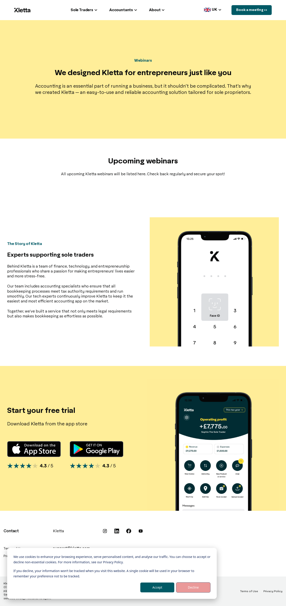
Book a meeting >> (250, 10)
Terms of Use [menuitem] (249, 591)
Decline (193, 587)
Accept (157, 587)
